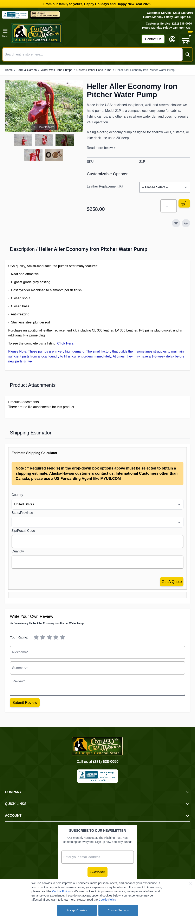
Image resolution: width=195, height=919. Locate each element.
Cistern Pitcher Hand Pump (93, 70)
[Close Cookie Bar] (190, 883)
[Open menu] (5, 33)
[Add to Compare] (186, 223)
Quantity (18, 551)
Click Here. (65, 343)
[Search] (188, 54)
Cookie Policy (61, 891)
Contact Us (153, 39)
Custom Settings (118, 910)
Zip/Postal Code (23, 530)
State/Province (22, 512)
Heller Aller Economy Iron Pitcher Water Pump (145, 70)
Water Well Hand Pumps (56, 70)
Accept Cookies (77, 910)
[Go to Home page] (75, 33)
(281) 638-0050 (105, 762)
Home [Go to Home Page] (9, 70)
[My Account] (172, 39)
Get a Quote (172, 582)
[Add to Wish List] (176, 223)
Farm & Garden (27, 70)
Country (17, 495)
